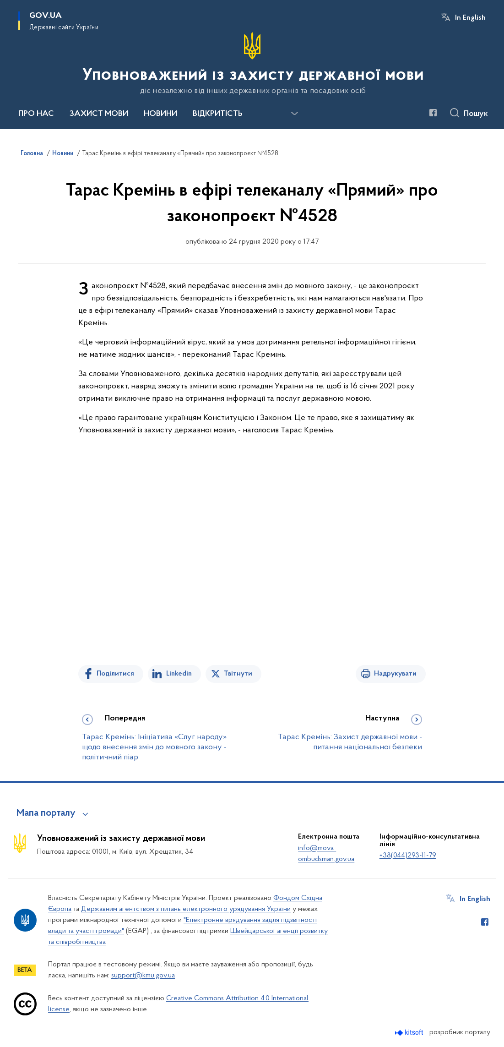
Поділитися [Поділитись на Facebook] (115, 673)
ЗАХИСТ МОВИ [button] (99, 114)
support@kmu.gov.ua (143, 975)
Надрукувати (395, 673)
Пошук (476, 114)
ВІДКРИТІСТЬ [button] (218, 114)
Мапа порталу (46, 813)
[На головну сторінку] (252, 63)
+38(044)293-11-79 (407, 855)
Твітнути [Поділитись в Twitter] (238, 673)
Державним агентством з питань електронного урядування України (186, 909)
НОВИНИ (160, 114)
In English (470, 18)
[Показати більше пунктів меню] (294, 113)
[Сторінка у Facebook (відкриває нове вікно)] (433, 112)
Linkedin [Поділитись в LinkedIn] (179, 673)
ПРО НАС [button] (36, 114)
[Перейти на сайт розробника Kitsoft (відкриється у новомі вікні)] (410, 1032)
